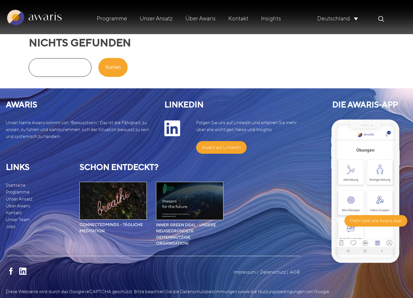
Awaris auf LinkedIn (221, 147)
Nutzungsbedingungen (281, 292)
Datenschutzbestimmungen (208, 292)
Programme (112, 18)
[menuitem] (337, 18)
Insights (271, 18)
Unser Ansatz (156, 18)
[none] (337, 18)
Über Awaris (200, 18)
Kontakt (238, 18)
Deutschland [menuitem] (333, 19)
